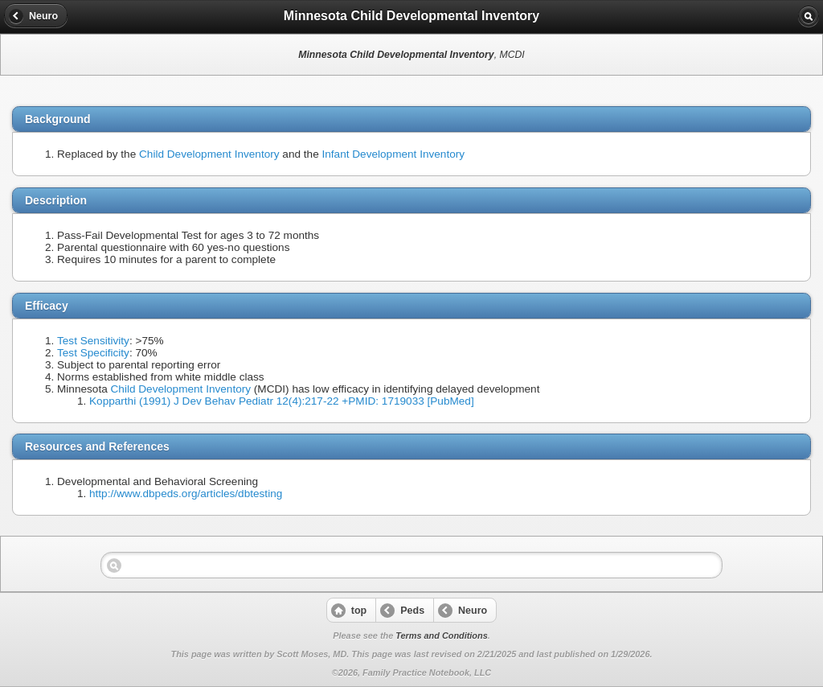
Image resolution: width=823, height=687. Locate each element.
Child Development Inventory (209, 154)
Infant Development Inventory (393, 154)
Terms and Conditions (441, 635)
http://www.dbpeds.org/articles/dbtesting (185, 493)
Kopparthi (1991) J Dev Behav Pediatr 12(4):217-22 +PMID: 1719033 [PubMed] (281, 401)
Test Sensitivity (93, 341)
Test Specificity (93, 353)
